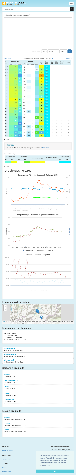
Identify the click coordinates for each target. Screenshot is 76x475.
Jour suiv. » (69, 58)
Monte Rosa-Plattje (38, 381)
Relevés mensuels (38, 355)
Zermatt (38, 375)
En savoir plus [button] (45, 465)
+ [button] (5, 306)
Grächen (38, 394)
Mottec (38, 388)
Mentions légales (6, 471)
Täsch (38, 431)
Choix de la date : (36, 51)
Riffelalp (38, 424)
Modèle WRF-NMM (7, 450)
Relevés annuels (38, 361)
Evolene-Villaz (38, 401)
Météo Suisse (45, 148)
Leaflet (4, 321)
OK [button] (55, 471)
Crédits (4, 467)
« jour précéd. (7, 58)
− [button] (5, 309)
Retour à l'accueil (14, 3)
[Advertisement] (38, 33)
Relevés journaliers (38, 349)
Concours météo (6, 459)
